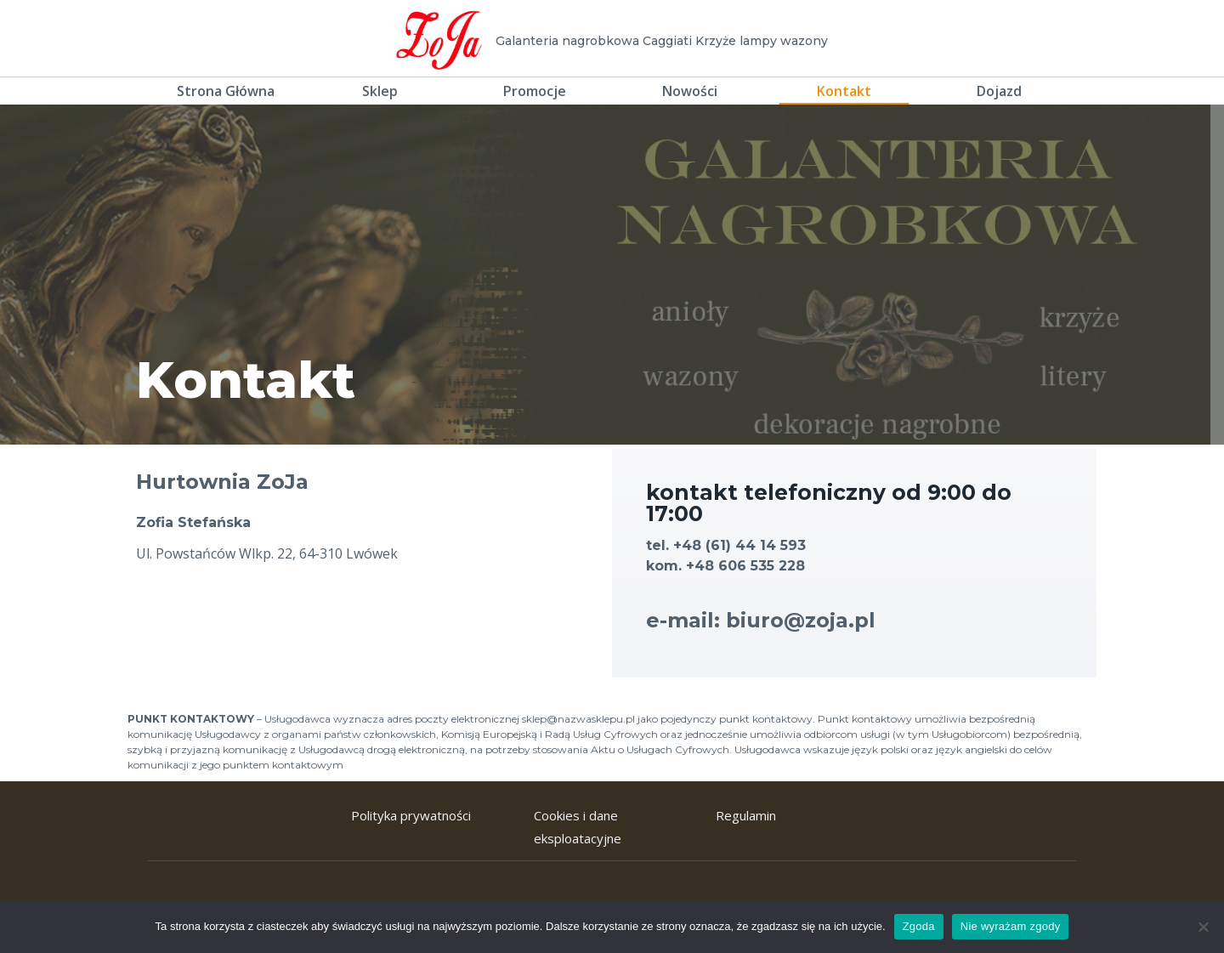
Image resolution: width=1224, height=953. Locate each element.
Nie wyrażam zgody (1010, 926)
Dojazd (999, 91)
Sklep (380, 91)
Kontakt (844, 91)
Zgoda (919, 926)
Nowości (689, 91)
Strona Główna (226, 91)
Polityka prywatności (411, 815)
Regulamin (746, 815)
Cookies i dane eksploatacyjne (577, 827)
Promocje (534, 91)
